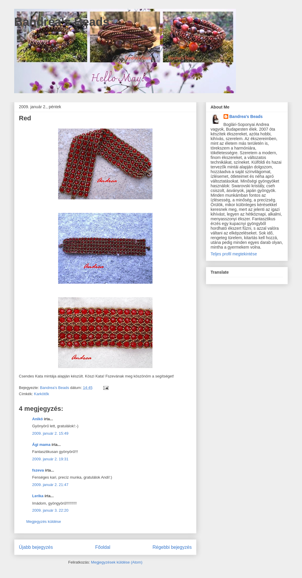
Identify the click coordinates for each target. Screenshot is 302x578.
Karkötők (41, 394)
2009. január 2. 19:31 (50, 459)
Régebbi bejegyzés (172, 547)
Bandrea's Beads (61, 21)
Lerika (37, 496)
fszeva (38, 470)
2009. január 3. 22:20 (50, 510)
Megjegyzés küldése (43, 521)
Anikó (37, 419)
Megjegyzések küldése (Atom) (116, 562)
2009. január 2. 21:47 (50, 484)
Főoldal (102, 547)
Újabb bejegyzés (36, 547)
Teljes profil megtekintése (234, 254)
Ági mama (41, 444)
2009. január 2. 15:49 (50, 433)
